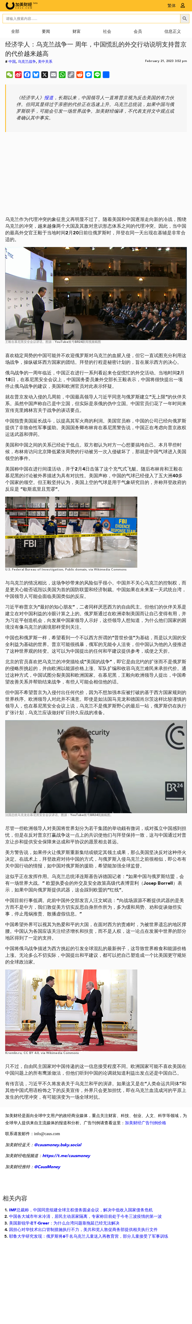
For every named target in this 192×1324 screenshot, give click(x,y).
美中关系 (45, 62)
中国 (12, 62)
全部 (15, 32)
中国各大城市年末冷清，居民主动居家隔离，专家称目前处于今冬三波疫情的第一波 (85, 1217)
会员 (138, 32)
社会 (107, 32)
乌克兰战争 (27, 62)
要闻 (46, 32)
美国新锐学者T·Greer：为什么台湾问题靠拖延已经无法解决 (64, 1223)
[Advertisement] (96, 176)
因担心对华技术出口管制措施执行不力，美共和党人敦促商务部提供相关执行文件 (83, 1230)
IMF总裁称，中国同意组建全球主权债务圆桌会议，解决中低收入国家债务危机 (81, 1210)
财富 (77, 32)
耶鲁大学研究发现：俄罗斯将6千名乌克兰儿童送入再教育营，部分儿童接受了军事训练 (88, 1237)
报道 (48, 98)
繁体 (171, 6)
